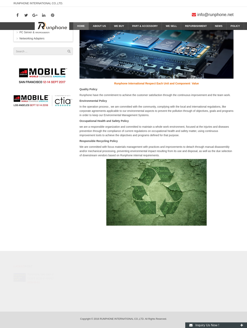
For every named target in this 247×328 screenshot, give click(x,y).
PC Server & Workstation (34, 55)
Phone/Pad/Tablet (30, 48)
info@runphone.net (215, 14)
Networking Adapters (31, 61)
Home (219, 33)
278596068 (137, 274)
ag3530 (134, 297)
